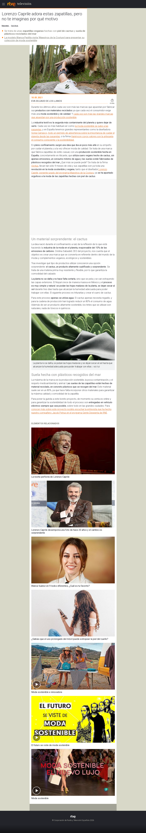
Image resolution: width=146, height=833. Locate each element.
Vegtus (34, 165)
